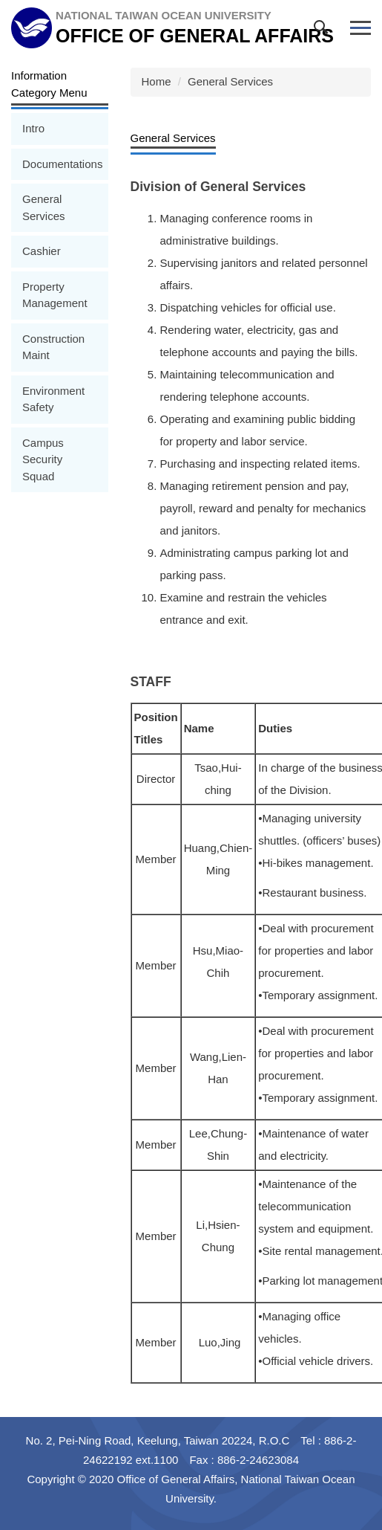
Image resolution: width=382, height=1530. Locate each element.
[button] (324, 30)
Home (156, 81)
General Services (230, 81)
